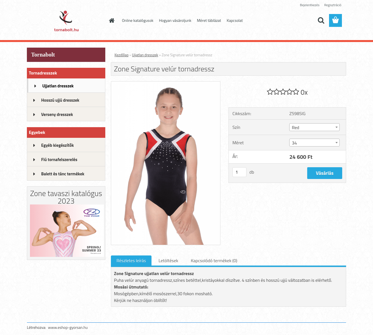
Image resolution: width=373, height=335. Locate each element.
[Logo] (65, 21)
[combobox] (314, 127)
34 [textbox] (294, 142)
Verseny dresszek (57, 114)
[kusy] (239, 172)
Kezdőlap (122, 55)
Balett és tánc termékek (62, 174)
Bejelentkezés (310, 5)
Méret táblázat (209, 20)
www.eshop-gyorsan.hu (68, 327)
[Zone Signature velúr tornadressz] (165, 83)
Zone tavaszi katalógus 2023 (66, 196)
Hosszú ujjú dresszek (60, 100)
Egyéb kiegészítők (57, 145)
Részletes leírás (131, 260)
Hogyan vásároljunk (175, 20)
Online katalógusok (137, 20)
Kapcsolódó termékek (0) (214, 260)
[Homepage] (111, 20)
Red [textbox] (295, 127)
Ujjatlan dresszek (58, 86)
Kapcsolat (235, 20)
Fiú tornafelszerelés (59, 159)
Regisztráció (332, 5)
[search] (320, 20)
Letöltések (168, 260)
